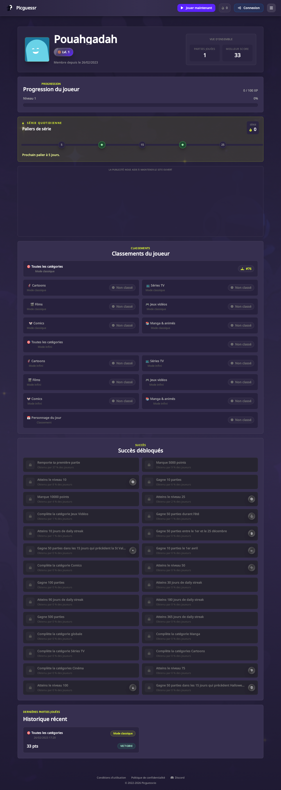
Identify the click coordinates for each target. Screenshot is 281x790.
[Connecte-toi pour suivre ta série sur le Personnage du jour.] (225, 8)
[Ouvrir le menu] (271, 8)
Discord (177, 777)
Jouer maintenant (196, 8)
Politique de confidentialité (148, 777)
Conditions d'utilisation (111, 777)
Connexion (249, 8)
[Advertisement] (140, 204)
